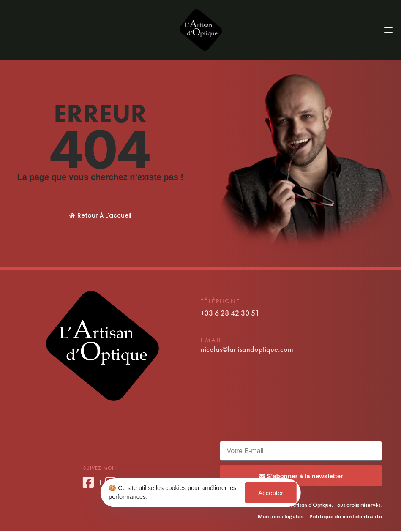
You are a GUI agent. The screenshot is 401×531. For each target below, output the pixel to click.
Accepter (270, 492)
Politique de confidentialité (345, 517)
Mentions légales (280, 517)
